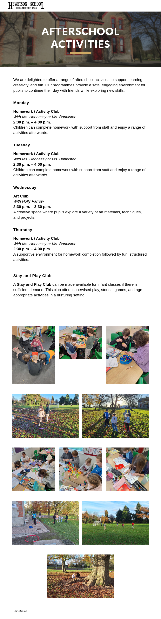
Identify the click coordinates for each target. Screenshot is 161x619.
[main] (80, 39)
